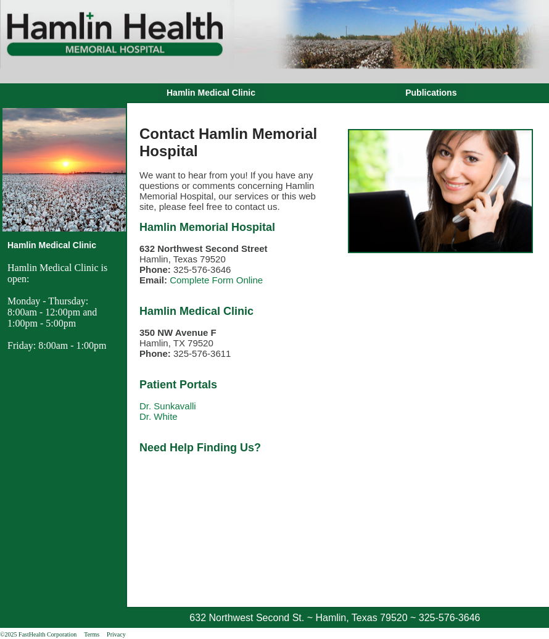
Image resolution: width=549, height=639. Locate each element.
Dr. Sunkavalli (167, 406)
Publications (430, 93)
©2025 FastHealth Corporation (38, 634)
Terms (91, 634)
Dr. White (158, 416)
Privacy (116, 634)
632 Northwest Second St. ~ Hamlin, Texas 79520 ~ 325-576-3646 (334, 617)
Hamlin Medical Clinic (211, 93)
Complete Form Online (216, 280)
